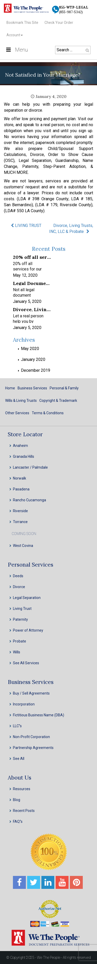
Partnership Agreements (33, 748)
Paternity (20, 619)
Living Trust (22, 608)
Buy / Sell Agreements (31, 693)
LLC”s (17, 726)
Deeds (18, 576)
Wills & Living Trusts (21, 400)
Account (13, 35)
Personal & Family (64, 388)
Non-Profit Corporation (31, 737)
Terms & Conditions (48, 413)
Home (10, 388)
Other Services (17, 413)
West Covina (23, 546)
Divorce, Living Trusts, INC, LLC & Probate (71, 228)
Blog (16, 800)
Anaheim (20, 446)
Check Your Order (58, 22)
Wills (16, 652)
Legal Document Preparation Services (32, 283)
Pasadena (21, 489)
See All (18, 758)
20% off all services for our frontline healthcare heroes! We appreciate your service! (32, 257)
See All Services (26, 663)
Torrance (20, 522)
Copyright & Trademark (58, 400)
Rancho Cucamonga (29, 500)
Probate (19, 641)
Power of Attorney (28, 630)
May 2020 (30, 348)
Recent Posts (24, 811)
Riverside (20, 511)
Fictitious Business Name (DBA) (38, 715)
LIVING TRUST (28, 225)
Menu (16, 50)
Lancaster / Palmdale (30, 467)
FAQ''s (18, 821)
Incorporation (24, 704)
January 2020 (33, 359)
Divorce (19, 587)
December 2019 (35, 370)
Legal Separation (27, 598)
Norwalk (19, 478)
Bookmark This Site (22, 22)
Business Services (32, 388)
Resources (21, 789)
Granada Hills (23, 456)
